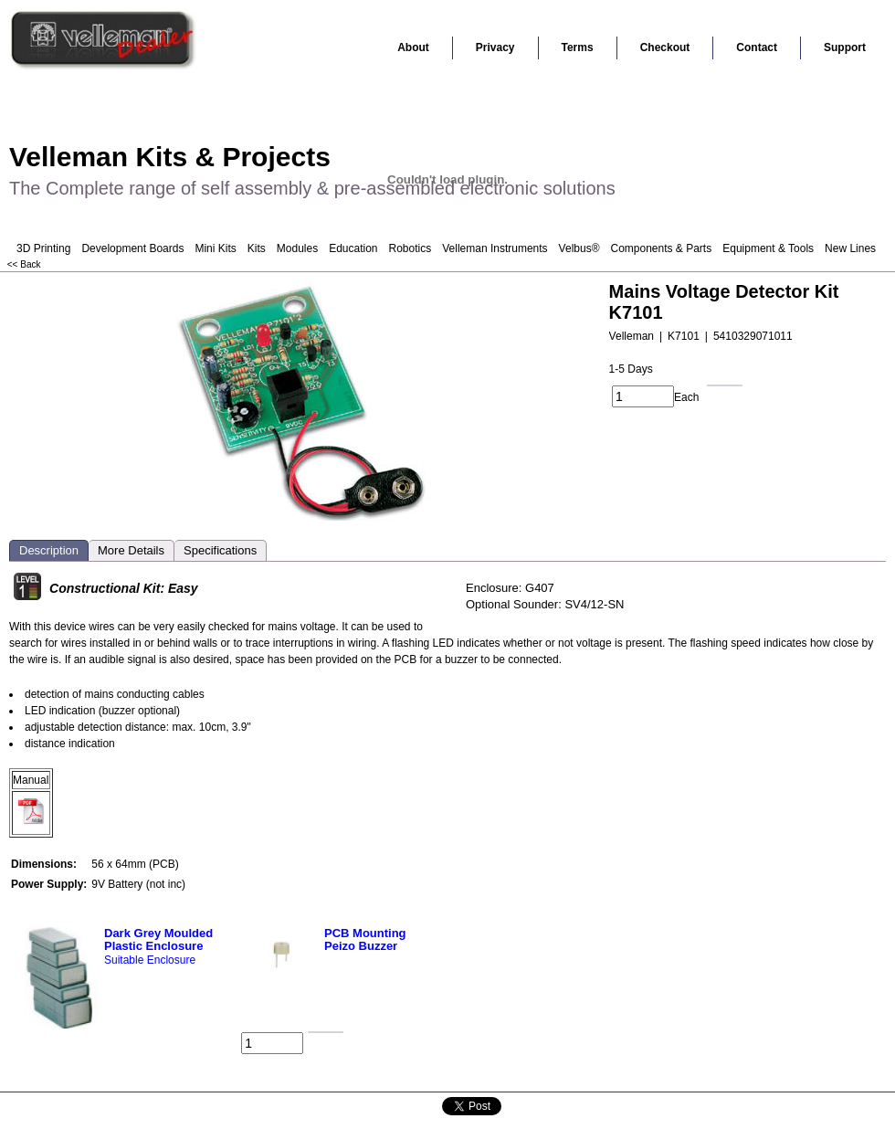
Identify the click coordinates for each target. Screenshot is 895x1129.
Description (49, 550)
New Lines (850, 248)
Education (353, 248)
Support (845, 47)
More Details (131, 550)
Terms (578, 47)
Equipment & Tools (768, 248)
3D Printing (43, 248)
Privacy (495, 47)
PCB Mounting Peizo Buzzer (365, 939)
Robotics (410, 248)
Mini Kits (215, 248)
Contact (756, 47)
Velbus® (579, 248)
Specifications (220, 550)
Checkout (665, 47)
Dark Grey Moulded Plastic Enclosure (158, 939)
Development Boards (132, 248)
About (413, 47)
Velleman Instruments (494, 248)
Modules (297, 248)
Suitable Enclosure (149, 960)
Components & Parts (660, 248)
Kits (256, 248)
